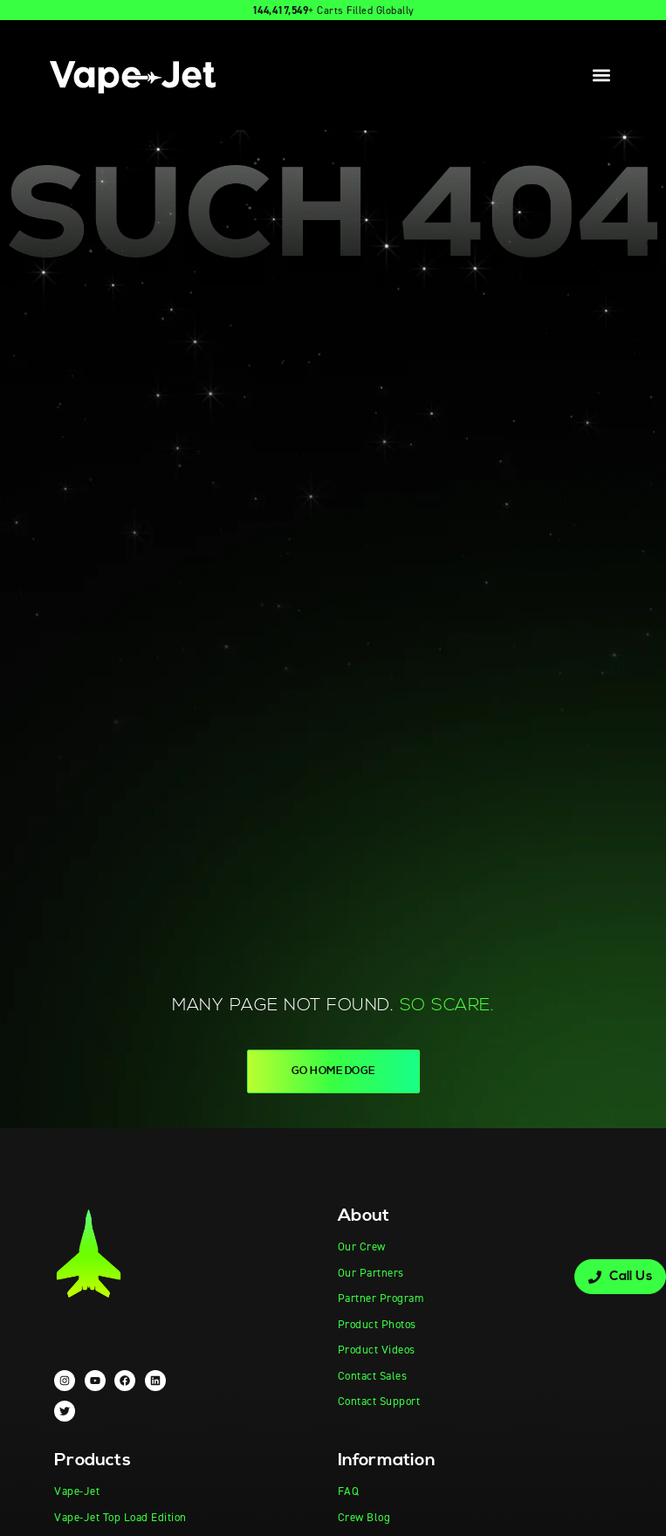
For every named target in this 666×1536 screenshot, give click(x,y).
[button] (601, 75)
